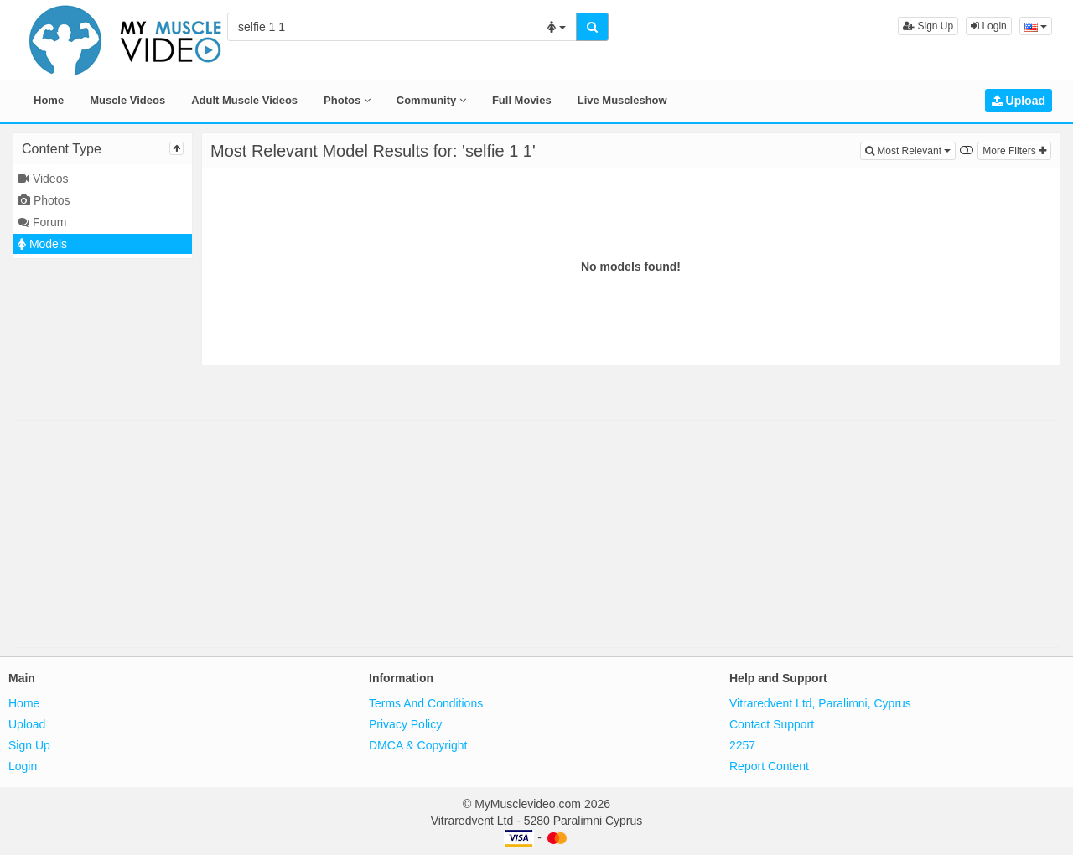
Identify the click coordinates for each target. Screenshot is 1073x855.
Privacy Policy (405, 724)
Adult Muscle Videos (244, 100)
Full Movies (522, 100)
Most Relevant (910, 149)
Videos (43, 178)
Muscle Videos (127, 100)
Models (42, 244)
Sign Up (928, 26)
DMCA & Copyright (418, 745)
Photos (347, 100)
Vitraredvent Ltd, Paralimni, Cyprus (820, 703)
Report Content (769, 766)
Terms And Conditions (426, 703)
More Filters (1014, 151)
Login (989, 26)
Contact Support (771, 724)
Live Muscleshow (622, 100)
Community (431, 100)
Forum (42, 222)
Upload (1018, 100)
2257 (742, 745)
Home (49, 100)
